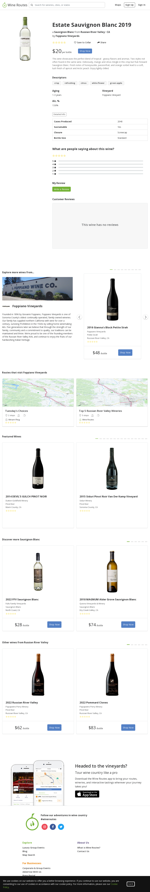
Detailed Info (59, 114)
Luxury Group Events (33, 847)
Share (102, 42)
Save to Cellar (82, 42)
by (65, 36)
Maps (118, 4)
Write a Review (61, 189)
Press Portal (29, 875)
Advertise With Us (32, 871)
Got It (130, 884)
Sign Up (129, 4)
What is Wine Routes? (88, 847)
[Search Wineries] (67, 5)
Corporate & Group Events (36, 868)
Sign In (141, 4)
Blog (25, 851)
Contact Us (83, 851)
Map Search (29, 854)
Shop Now (85, 50)
